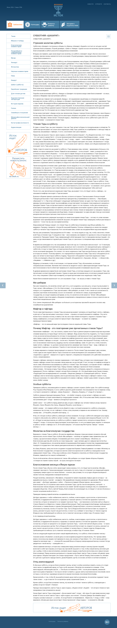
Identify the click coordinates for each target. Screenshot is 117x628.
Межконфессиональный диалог (20, 117)
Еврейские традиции (19, 89)
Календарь (35, 24)
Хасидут (14, 62)
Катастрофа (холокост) (20, 123)
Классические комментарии (16, 45)
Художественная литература (17, 98)
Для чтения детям (18, 93)
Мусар (13, 58)
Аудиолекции (16, 127)
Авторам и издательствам (72, 24)
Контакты (107, 4)
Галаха (13, 108)
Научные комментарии (19, 71)
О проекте (98, 4)
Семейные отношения (19, 113)
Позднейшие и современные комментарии (16, 52)
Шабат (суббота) (17, 85)
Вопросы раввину (51, 24)
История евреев (17, 104)
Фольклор (15, 67)
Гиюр (13, 76)
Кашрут (14, 80)
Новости (90, 4)
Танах (13, 36)
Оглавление (108, 36)
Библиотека (18, 24)
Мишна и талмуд (17, 41)
